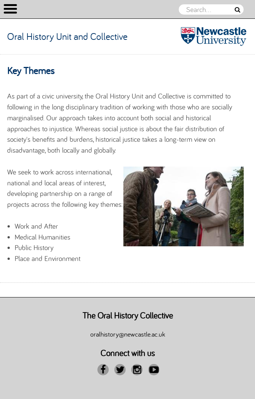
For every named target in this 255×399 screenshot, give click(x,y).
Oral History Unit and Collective (67, 36)
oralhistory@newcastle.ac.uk (127, 333)
